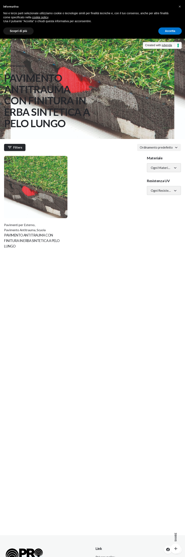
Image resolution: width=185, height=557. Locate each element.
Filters (14, 147)
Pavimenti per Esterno (19, 225)
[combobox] (159, 147)
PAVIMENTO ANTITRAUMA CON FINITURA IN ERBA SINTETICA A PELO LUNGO (31, 240)
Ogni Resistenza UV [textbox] (162, 190)
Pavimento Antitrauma (19, 230)
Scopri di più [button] (18, 31)
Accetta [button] (170, 31)
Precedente (15, 66)
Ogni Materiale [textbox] (161, 168)
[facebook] (168, 550)
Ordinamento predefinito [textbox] (156, 147)
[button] (179, 6)
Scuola (41, 230)
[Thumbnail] (35, 187)
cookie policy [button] (40, 17)
